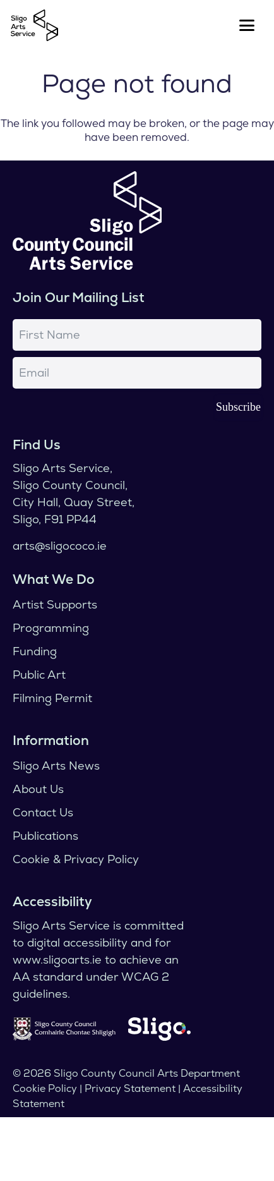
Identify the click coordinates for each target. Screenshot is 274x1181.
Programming (51, 628)
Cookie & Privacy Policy (76, 859)
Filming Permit (52, 698)
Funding (35, 651)
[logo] (34, 25)
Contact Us (43, 812)
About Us (38, 789)
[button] (247, 25)
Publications (45, 835)
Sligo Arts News (56, 765)
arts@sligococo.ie (60, 545)
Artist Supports (55, 604)
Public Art (39, 674)
